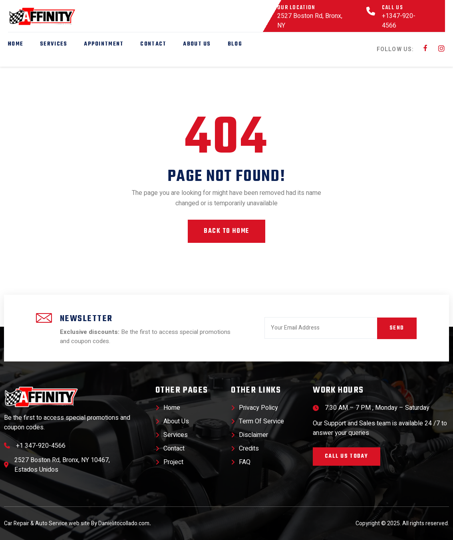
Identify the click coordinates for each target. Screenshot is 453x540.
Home (15, 44)
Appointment (103, 44)
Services (53, 44)
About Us (197, 44)
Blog (235, 44)
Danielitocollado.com (124, 523)
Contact (153, 44)
